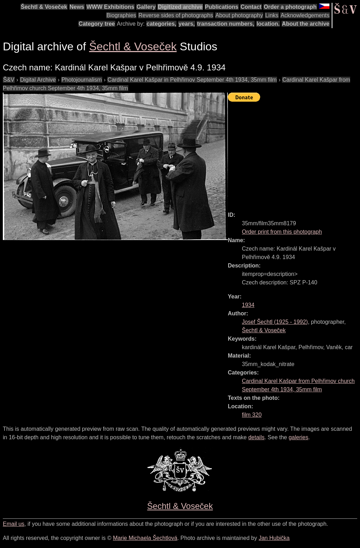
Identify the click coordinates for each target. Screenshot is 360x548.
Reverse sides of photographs (176, 15)
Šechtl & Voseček (44, 7)
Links (271, 15)
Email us (13, 524)
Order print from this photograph (282, 232)
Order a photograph (290, 7)
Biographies (121, 15)
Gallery (145, 7)
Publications (221, 7)
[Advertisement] (294, 153)
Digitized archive (180, 7)
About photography (239, 15)
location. (268, 24)
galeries (298, 437)
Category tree (97, 24)
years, (187, 24)
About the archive (305, 24)
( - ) (275, 322)
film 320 (252, 415)
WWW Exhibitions (110, 7)
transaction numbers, (225, 24)
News (77, 7)
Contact (251, 7)
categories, (161, 24)
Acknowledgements (305, 15)
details (256, 437)
